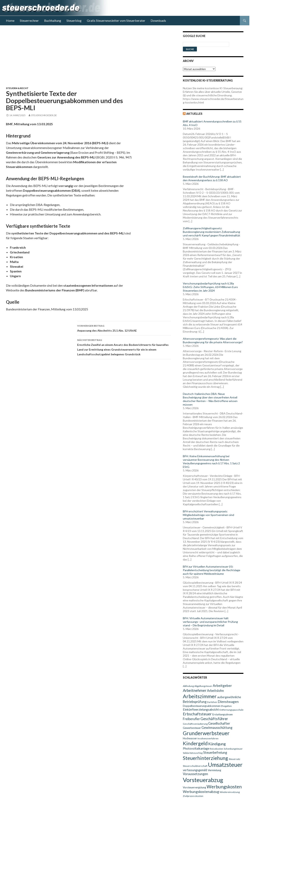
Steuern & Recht (17, 88)
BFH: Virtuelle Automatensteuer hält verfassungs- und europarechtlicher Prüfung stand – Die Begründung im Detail (210, 621)
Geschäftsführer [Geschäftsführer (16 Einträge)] (214, 719)
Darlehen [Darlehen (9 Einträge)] (212, 702)
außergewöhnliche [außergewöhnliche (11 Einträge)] (229, 697)
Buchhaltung (52, 20)
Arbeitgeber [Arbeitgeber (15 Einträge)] (222, 686)
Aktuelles (194, 113)
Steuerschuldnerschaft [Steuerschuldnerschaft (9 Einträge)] (195, 765)
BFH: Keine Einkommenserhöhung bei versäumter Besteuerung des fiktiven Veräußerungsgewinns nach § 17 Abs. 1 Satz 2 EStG (211, 461)
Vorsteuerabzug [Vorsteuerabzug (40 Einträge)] (203, 779)
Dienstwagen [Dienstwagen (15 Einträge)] (228, 702)
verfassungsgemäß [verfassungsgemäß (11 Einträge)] (195, 770)
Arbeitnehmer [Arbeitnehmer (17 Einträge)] (194, 690)
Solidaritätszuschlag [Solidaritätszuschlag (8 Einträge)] (193, 753)
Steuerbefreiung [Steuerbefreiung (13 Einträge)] (215, 752)
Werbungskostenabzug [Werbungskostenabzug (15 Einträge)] (201, 792)
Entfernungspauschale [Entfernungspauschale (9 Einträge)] (231, 709)
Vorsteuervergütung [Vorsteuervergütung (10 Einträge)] (194, 787)
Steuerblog (74, 20)
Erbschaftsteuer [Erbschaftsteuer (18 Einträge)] (197, 713)
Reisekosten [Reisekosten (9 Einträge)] (216, 748)
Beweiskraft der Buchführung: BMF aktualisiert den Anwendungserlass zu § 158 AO (212, 178)
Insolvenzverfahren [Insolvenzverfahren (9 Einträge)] (208, 738)
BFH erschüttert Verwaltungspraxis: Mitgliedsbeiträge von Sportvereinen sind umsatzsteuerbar (208, 515)
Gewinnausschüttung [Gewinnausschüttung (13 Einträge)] (216, 727)
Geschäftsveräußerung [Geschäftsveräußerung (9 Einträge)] (195, 723)
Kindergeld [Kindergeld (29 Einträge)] (195, 743)
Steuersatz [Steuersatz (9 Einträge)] (234, 759)
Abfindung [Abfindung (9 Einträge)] (188, 686)
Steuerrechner (29, 20)
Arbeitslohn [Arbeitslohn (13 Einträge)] (215, 690)
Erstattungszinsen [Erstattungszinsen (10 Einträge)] (222, 714)
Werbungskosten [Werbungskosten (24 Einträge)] (224, 786)
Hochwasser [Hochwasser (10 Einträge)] (190, 738)
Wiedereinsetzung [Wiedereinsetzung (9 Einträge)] (230, 792)
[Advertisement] (91, 59)
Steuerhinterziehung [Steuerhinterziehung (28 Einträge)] (205, 758)
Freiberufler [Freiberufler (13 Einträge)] (191, 719)
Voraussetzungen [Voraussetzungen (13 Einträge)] (195, 774)
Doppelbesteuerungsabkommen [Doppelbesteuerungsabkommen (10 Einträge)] (201, 705)
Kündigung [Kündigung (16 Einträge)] (217, 744)
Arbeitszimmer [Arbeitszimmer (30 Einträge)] (200, 696)
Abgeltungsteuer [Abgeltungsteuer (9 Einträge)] (203, 686)
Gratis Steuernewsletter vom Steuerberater (116, 20)
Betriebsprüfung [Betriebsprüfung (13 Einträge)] (194, 702)
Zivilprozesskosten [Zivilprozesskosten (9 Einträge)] (193, 796)
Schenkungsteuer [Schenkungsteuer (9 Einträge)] (233, 748)
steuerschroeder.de (44, 115)
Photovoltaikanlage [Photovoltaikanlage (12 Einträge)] (196, 748)
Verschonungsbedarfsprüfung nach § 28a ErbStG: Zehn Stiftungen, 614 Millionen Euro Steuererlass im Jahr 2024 (210, 287)
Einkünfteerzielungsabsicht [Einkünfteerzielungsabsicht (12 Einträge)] (201, 709)
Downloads (158, 20)
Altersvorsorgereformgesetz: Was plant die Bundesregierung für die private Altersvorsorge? (213, 340)
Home (10, 20)
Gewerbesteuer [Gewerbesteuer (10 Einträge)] (192, 727)
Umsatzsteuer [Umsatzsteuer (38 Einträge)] (225, 764)
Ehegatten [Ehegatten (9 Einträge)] (226, 705)
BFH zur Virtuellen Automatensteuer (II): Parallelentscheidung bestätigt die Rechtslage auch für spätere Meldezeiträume (211, 570)
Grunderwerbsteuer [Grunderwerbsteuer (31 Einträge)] (206, 733)
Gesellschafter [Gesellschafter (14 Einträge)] (219, 723)
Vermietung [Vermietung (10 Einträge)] (214, 770)
